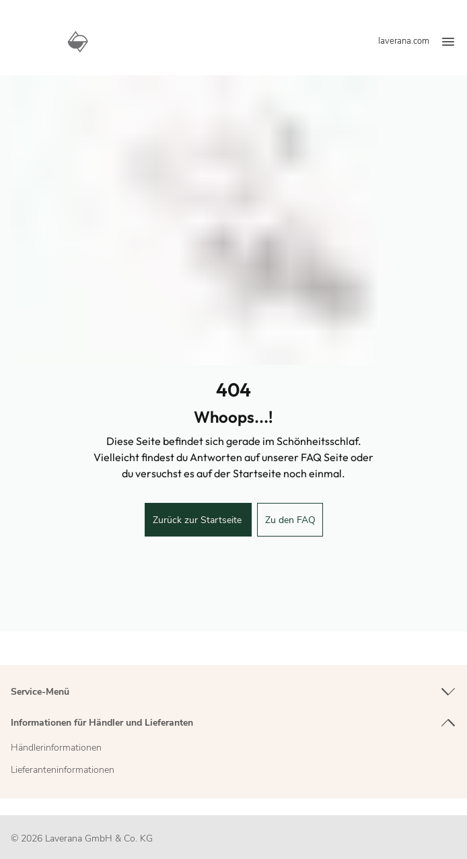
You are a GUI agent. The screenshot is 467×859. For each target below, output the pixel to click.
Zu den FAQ (290, 520)
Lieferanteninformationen (62, 769)
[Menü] (448, 42)
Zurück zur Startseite (198, 520)
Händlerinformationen (56, 747)
